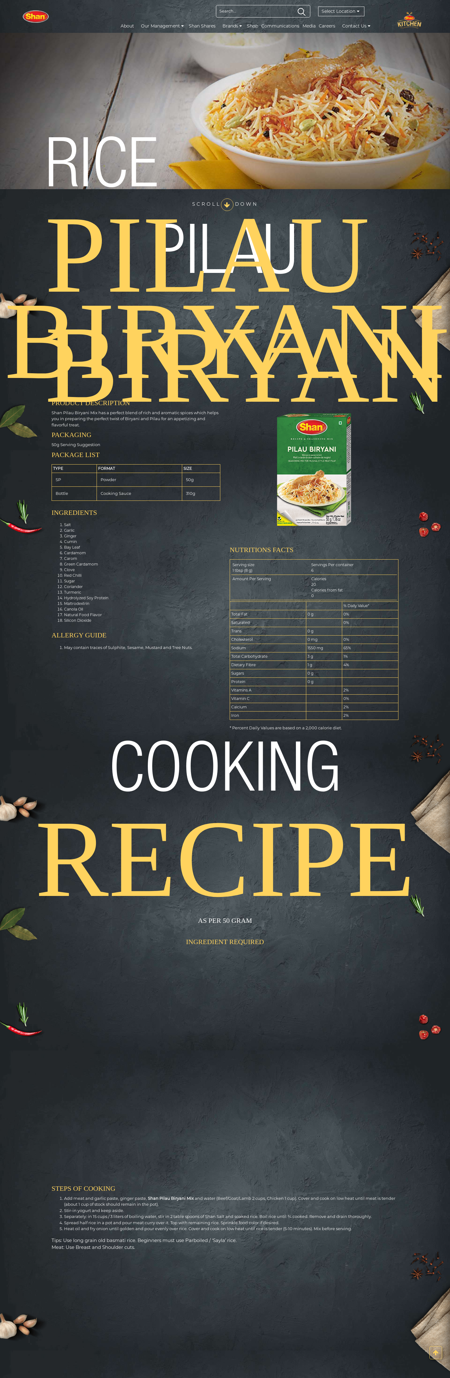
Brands (232, 26)
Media (309, 26)
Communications (280, 26)
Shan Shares (202, 26)
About (127, 26)
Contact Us (356, 26)
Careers (327, 26)
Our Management (162, 26)
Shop (252, 26)
